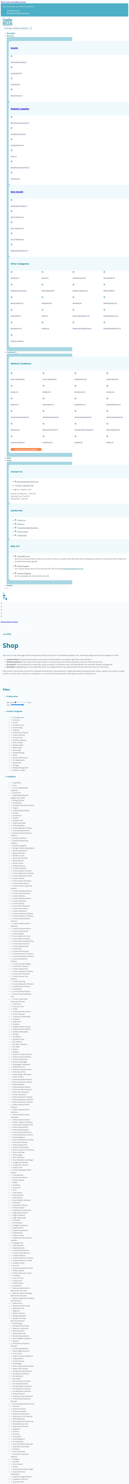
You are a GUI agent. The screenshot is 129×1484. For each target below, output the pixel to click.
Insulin (14, 47)
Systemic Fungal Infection (22, 1477)
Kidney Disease (18, 1270)
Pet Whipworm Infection (22, 1391)
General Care (18, 737)
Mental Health (18, 745)
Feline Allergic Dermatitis (22, 1074)
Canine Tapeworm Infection (23, 971)
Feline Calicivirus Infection (22, 1082)
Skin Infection (18, 1464)
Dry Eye (16, 1034)
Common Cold (18, 1006)
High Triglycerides (19, 1218)
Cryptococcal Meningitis (21, 1016)
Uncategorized (18, 717)
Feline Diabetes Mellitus (21, 1087)
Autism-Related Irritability (22, 828)
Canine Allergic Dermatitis (22, 876)
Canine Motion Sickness (21, 939)
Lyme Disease (18, 1283)
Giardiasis (16, 1185)
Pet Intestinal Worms (20, 1384)
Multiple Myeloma (19, 1316)
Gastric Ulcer (17, 1167)
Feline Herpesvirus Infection (23, 1100)
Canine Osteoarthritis (21, 946)
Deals (9, 458)
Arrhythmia (17, 815)
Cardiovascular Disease (21, 986)
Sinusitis (16, 1462)
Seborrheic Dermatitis (21, 1446)
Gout (15, 1190)
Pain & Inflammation (20, 758)
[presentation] (56, 339)
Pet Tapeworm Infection (22, 1389)
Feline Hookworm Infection (23, 1102)
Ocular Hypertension (20, 1348)
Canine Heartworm (20, 911)
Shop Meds (11, 33)
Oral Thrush (17, 1353)
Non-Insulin (17, 191)
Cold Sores (17, 1004)
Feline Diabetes (18, 1084)
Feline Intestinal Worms (21, 1120)
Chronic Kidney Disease (21, 991)
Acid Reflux (17, 783)
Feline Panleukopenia (21, 1130)
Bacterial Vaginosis (20, 846)
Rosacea (16, 1431)
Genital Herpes (18, 1180)
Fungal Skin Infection (20, 1165)
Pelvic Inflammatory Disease (23, 1366)
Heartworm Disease (20, 1205)
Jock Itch (16, 1265)
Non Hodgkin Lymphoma (22, 1338)
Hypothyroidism (19, 1248)
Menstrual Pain (18, 1308)
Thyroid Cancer (18, 1482)
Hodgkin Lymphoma (20, 1225)
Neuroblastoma (18, 1331)
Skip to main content (8, 2)
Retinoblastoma (19, 1419)
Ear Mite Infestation (20, 1044)
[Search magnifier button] (30, 28)
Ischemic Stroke (19, 1263)
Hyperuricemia (18, 1235)
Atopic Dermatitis (19, 823)
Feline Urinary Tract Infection (23, 1150)
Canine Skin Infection (20, 966)
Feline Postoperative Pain (22, 1132)
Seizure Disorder (19, 1452)
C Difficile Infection (20, 868)
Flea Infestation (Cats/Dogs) (23, 1160)
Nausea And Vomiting (21, 1326)
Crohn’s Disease (19, 1014)
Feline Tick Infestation (21, 1147)
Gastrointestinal (19, 735)
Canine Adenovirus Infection (23, 873)
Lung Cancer (17, 1281)
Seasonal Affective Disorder (23, 1444)
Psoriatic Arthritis (19, 1409)
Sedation (16, 1449)
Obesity (16, 1341)
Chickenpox (17, 989)
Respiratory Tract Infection (22, 1416)
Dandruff (16, 1019)
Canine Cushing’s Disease (22, 891)
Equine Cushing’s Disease (22, 1054)
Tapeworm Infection (20, 1479)
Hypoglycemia (18, 1243)
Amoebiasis (17, 803)
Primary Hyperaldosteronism (23, 1404)
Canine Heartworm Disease (23, 913)
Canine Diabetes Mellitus (22, 898)
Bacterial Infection (19, 838)
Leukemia (16, 1275)
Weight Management (20, 768)
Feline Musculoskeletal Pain (23, 1125)
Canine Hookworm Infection (23, 916)
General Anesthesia (20, 1177)
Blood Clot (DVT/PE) (20, 858)
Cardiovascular (18, 725)
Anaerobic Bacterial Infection (23, 805)
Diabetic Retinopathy (20, 1032)
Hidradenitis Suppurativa (22, 1210)
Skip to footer (21, 2)
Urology (16, 765)
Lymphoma (17, 1286)
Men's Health (18, 743)
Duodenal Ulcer (18, 1039)
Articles (9, 585)
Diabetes (16, 730)
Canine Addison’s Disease (22, 871)
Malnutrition (17, 1303)
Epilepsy (16, 1052)
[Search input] (16, 28)
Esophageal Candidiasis (21, 1064)
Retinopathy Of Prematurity (23, 1421)
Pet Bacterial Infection (21, 1374)
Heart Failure (18, 1198)
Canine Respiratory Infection (23, 956)
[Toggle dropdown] (13, 36)
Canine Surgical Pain (20, 969)
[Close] (7, 588)
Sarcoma (16, 1434)
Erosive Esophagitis (20, 1062)
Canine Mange (18, 934)
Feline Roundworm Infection (23, 1140)
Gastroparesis (18, 1175)
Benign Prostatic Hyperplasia (23, 848)
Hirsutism (16, 1220)
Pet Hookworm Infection (22, 1381)
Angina (15, 808)
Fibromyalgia (17, 1155)
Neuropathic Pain (19, 1333)
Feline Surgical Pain (20, 1145)
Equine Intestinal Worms (22, 1057)
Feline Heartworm (19, 1094)
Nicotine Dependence (21, 1336)
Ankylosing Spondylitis (21, 810)
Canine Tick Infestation (21, 974)
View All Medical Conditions (26, 449)
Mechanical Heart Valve (21, 1306)
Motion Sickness (19, 1313)
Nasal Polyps (17, 1323)
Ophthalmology (18, 753)
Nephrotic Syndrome (20, 1328)
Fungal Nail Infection (20, 1162)
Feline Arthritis (18, 1077)
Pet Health (17, 1379)
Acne (15, 785)
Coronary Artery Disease (22, 1011)
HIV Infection (17, 1223)
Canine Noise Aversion (21, 944)
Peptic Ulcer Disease (20, 1368)
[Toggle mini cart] (5, 599)
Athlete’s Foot (18, 820)
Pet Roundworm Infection (22, 1386)
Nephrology (17, 748)
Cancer (15, 722)
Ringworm (17, 1429)
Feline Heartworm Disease (22, 1097)
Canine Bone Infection (21, 883)
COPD (15, 1009)
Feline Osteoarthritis (20, 1127)
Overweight (17, 1363)
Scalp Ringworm (19, 1439)
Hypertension (18, 1233)
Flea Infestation (18, 1157)
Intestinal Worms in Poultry (23, 1258)
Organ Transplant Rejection (23, 1356)
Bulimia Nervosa (19, 866)
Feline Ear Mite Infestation (22, 1089)
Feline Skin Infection (20, 1142)
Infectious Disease (19, 740)
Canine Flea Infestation (21, 906)
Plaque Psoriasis (19, 1394)
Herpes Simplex (19, 1208)
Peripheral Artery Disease (22, 1371)
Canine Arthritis (18, 878)
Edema (15, 1049)
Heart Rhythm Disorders (22, 1200)
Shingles (16, 1459)
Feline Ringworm (19, 1137)
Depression (17, 1022)
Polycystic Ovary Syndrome (23, 1396)
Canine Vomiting (19, 981)
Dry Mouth (17, 1037)
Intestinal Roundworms (21, 1253)
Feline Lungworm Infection (23, 1122)
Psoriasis (16, 1406)
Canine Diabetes (19, 896)
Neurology (17, 750)
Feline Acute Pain (19, 1072)
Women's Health (19, 770)
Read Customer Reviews (9, 622)
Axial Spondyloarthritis (21, 830)
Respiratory (17, 763)
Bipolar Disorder (19, 853)
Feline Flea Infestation (21, 1092)
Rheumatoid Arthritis (20, 1426)
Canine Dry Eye (18, 903)
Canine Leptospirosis (20, 931)
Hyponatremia (18, 1245)
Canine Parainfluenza (21, 951)
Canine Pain (17, 949)
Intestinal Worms (19, 1255)
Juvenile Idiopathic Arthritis (23, 1268)
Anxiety (15, 813)
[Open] (3, 592)
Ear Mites (16, 1047)
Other (15, 755)
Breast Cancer (18, 863)
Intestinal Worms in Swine (22, 1260)
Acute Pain (17, 793)
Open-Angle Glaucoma (21, 1351)
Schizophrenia (18, 1441)
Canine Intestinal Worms (22, 928)
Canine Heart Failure (20, 908)
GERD (15, 1182)
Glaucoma (16, 1188)
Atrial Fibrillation (19, 825)
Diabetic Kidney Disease (21, 1027)
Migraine (16, 1311)
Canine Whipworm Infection (23, 984)
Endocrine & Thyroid (20, 732)
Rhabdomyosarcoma (20, 1424)
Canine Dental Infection (21, 893)
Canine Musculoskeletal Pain (23, 941)
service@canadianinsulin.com (72, 569)
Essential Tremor (19, 1067)
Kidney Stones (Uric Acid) (22, 1273)
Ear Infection (17, 1042)
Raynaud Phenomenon (21, 1414)
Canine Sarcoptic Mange (22, 964)
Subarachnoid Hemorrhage (23, 1469)
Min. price (10, 702)
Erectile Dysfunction (20, 1059)
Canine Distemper (19, 901)
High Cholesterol (19, 1215)
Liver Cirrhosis (18, 1278)
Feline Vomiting (18, 1152)
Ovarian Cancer (18, 1361)
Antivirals (16, 720)
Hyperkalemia (18, 1228)
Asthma (16, 818)
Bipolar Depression (20, 851)
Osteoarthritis (18, 1358)
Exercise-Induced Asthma (22, 1069)
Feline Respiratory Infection (23, 1135)
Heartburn (17, 1203)
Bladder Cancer (18, 856)
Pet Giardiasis (18, 1376)
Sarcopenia (17, 1436)
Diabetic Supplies (20, 108)
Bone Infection (18, 861)
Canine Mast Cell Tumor (21, 936)
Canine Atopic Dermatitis (22, 881)
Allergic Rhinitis (18, 800)
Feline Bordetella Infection (22, 1079)
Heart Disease (18, 1195)
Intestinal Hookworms (21, 1250)
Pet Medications (19, 760)
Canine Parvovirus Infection (23, 954)
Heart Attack (17, 1193)
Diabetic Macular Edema (22, 1029)
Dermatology (18, 727)
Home (5, 634)
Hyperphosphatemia (20, 1230)
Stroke (15, 1467)
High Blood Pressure (20, 1213)
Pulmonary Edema (20, 1411)
